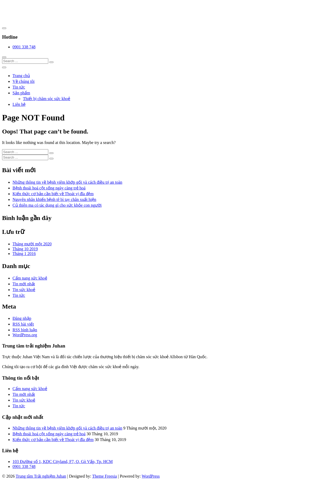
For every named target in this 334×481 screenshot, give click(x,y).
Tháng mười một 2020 (32, 244)
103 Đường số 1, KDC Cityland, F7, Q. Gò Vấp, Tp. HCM (63, 461)
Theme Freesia (104, 476)
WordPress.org (25, 335)
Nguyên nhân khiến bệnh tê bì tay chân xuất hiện (54, 199)
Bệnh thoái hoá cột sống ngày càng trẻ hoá (49, 188)
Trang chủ (21, 75)
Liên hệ (19, 104)
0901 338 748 (24, 47)
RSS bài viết (23, 324)
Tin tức (19, 87)
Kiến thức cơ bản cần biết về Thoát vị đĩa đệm (53, 194)
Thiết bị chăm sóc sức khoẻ (46, 98)
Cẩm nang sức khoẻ (30, 278)
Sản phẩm (21, 93)
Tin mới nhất (24, 284)
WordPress (151, 476)
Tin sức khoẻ (24, 289)
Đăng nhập (22, 318)
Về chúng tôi (24, 81)
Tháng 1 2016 (24, 253)
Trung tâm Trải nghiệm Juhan (41, 476)
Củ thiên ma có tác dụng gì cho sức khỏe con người (57, 205)
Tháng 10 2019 (25, 249)
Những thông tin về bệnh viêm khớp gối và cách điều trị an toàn (67, 182)
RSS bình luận (25, 330)
